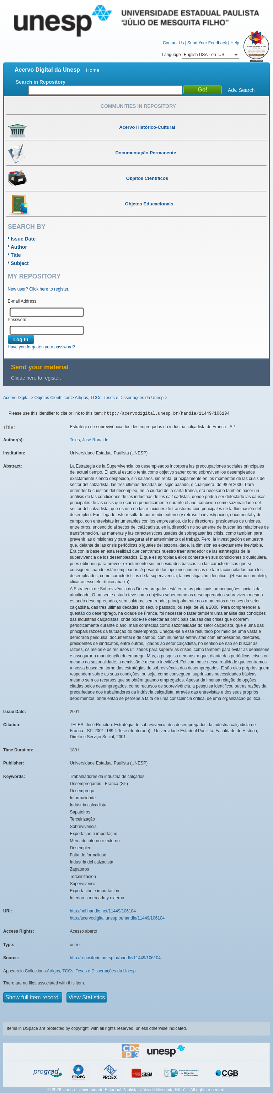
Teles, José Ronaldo (89, 439)
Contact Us (173, 42)
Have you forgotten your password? (41, 346)
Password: (18, 319)
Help (234, 42)
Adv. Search (241, 90)
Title (16, 255)
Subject (20, 263)
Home (92, 70)
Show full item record (32, 997)
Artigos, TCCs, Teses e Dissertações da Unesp (119, 397)
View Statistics (87, 997)
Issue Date (23, 239)
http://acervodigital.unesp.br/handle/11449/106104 (117, 918)
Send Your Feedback (207, 42)
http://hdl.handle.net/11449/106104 (103, 911)
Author (19, 247)
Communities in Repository (138, 106)
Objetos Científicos (52, 397)
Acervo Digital (16, 397)
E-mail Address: (23, 301)
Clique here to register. (36, 378)
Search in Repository (40, 82)
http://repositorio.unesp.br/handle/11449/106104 (115, 957)
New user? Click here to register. (38, 289)
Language (200, 54)
